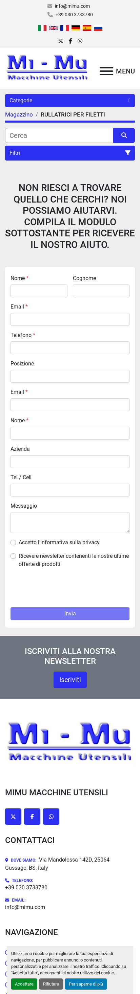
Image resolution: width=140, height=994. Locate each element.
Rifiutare (51, 984)
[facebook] (70, 41)
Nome (19, 278)
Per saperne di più (86, 984)
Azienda (20, 449)
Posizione (22, 363)
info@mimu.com (72, 6)
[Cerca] (59, 135)
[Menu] (106, 71)
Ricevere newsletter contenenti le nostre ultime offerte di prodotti (74, 560)
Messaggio (24, 506)
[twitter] (60, 41)
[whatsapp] (80, 41)
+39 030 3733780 (74, 14)
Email (19, 306)
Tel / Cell (21, 477)
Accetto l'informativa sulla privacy (59, 542)
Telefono (23, 335)
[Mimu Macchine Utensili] (70, 743)
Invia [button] (70, 613)
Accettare (24, 984)
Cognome (84, 278)
